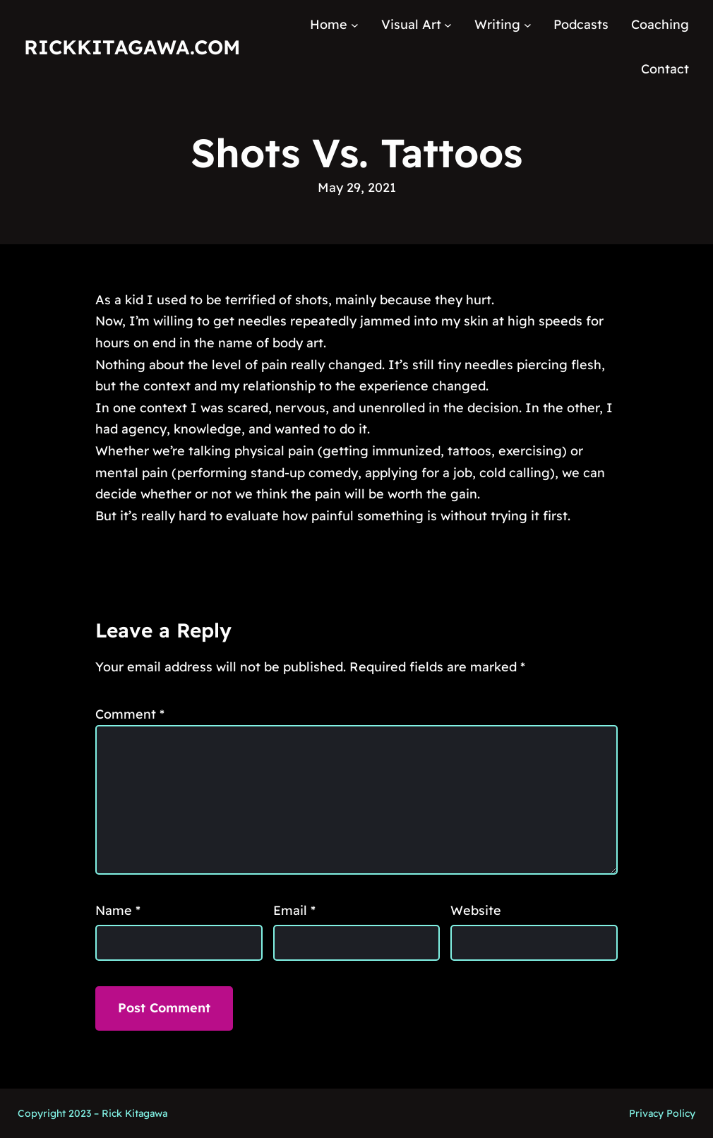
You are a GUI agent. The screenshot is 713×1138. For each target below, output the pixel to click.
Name (117, 910)
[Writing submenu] (528, 25)
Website (475, 910)
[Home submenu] (355, 25)
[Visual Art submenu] (448, 25)
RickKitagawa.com (132, 47)
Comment (129, 714)
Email (294, 910)
